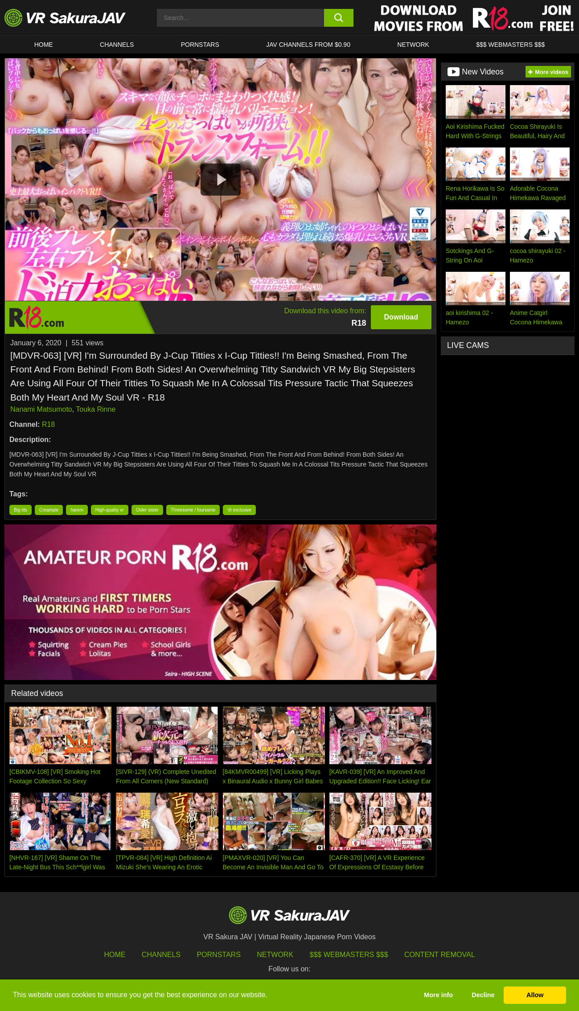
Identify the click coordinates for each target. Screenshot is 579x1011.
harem (76, 510)
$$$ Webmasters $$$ (349, 954)
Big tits (20, 510)
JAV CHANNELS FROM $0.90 (308, 44)
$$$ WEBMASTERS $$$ (510, 44)
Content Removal (439, 954)
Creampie (48, 510)
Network (413, 44)
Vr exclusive (239, 510)
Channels (117, 44)
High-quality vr (109, 510)
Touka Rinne (95, 409)
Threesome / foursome (193, 510)
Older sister (147, 510)
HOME (43, 44)
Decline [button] (483, 995)
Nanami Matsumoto (41, 409)
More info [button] (438, 995)
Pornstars (200, 44)
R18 (48, 424)
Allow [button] (534, 995)
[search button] (338, 18)
